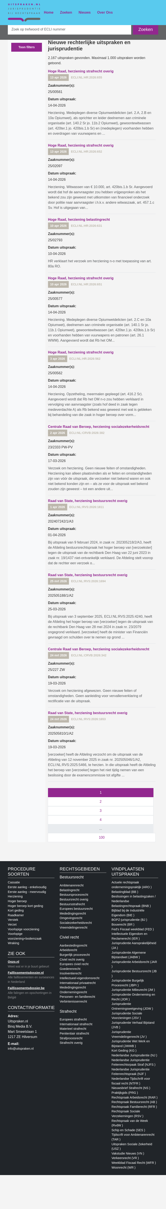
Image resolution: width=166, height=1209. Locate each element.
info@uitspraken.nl (21, 1048)
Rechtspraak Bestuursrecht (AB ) (134, 1102)
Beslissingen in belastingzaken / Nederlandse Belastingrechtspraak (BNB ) (134, 901)
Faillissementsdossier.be (26, 988)
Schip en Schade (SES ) (128, 1130)
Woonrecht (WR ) (124, 1167)
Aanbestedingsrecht (73, 945)
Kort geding (16, 910)
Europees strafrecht (73, 1019)
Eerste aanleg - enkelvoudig (27, 887)
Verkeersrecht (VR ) (125, 1158)
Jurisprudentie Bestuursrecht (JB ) (134, 973)
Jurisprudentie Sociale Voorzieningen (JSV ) (127, 1016)
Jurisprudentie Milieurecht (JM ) (133, 990)
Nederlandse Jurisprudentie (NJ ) (134, 1055)
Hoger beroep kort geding (25, 906)
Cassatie (14, 882)
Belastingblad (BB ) (125, 892)
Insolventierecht (70, 973)
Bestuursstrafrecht (72, 904)
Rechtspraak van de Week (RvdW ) (130, 1123)
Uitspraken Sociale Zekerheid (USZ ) (132, 1146)
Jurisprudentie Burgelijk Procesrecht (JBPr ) (128, 983)
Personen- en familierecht (77, 996)
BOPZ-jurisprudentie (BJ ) (129, 919)
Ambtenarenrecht (71, 885)
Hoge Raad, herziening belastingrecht (79, 219)
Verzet (12, 924)
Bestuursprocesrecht (74, 894)
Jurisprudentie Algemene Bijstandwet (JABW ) (129, 955)
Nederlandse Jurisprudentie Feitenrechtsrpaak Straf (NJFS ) (133, 1062)
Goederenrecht (70, 969)
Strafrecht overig (71, 1042)
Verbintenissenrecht (73, 1001)
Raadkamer (16, 915)
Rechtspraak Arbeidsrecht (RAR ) (135, 1097)
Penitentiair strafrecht (74, 1033)
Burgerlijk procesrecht (75, 954)
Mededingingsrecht (73, 913)
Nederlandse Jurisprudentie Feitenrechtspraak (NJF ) (131, 1072)
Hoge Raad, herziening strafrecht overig (80, 71)
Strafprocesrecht (71, 1038)
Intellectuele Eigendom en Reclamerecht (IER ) (129, 936)
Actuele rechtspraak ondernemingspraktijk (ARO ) (132, 885)
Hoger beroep (17, 901)
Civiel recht (69, 937)
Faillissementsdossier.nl (26, 972)
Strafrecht (68, 1011)
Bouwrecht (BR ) (123, 924)
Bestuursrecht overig (74, 899)
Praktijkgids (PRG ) (125, 1092)
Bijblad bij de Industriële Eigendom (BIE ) (128, 913)
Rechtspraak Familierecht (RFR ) (134, 1106)
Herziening (15, 896)
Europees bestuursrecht (76, 908)
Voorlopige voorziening (23, 929)
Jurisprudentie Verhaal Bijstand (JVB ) (133, 1025)
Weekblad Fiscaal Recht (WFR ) (134, 1162)
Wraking (13, 943)
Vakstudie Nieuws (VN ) (128, 1153)
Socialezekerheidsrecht (76, 922)
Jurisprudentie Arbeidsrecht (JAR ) (134, 964)
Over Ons (105, 12)
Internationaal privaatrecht (78, 983)
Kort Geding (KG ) (124, 1050)
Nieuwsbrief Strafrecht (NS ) (131, 1088)
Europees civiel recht (74, 964)
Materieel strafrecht (73, 1028)
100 (102, 837)
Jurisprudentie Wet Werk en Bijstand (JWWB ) (131, 1043)
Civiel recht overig (72, 959)
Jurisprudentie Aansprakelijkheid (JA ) (134, 945)
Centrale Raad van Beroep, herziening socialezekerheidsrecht (98, 427)
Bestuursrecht (72, 877)
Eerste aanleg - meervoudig (27, 892)
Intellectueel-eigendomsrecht (79, 978)
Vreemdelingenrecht (73, 927)
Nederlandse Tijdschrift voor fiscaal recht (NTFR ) (131, 1081)
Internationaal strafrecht (76, 1024)
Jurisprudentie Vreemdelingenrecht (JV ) (129, 1034)
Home (48, 12)
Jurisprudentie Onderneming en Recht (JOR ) (133, 997)
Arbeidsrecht (68, 950)
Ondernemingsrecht (73, 992)
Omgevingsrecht (71, 918)
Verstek (13, 919)
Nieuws (84, 12)
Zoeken (66, 12)
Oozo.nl (13, 961)
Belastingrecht (69, 890)
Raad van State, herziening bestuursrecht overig (87, 501)
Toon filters (26, 47)
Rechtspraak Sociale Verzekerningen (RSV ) (127, 1114)
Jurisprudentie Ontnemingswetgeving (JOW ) (132, 1006)
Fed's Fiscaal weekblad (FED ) (133, 929)
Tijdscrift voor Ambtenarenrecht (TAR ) (133, 1137)
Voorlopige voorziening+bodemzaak (25, 936)
